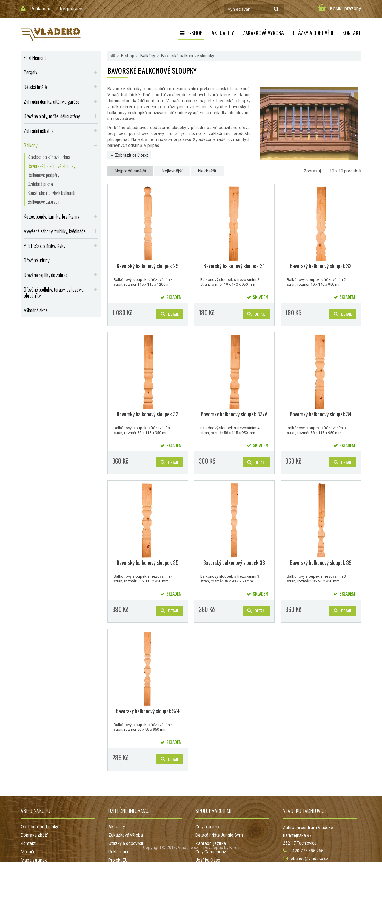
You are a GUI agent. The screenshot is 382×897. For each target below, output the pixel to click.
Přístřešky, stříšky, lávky (44, 245)
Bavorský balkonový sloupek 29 (147, 265)
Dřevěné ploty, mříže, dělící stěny (52, 116)
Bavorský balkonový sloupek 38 (234, 562)
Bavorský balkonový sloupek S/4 (148, 711)
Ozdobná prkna (40, 183)
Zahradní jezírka (210, 843)
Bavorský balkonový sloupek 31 (234, 265)
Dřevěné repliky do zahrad (46, 275)
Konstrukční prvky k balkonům (53, 192)
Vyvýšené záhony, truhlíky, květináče (55, 231)
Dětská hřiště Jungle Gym (219, 835)
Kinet (234, 882)
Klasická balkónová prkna (49, 157)
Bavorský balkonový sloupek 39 (321, 562)
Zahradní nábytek (39, 130)
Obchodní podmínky (39, 826)
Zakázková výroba (263, 33)
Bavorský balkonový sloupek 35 (147, 562)
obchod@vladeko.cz (310, 858)
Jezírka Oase (207, 860)
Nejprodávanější (130, 171)
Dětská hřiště (35, 87)
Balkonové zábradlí (43, 201)
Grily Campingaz (210, 851)
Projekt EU (118, 860)
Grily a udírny (207, 826)
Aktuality (223, 33)
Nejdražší (207, 171)
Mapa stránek (34, 860)
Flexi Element (35, 57)
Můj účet (29, 851)
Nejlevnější (172, 171)
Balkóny (30, 145)
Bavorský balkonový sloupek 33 (147, 414)
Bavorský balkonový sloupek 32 (321, 265)
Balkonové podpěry (43, 174)
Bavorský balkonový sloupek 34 (321, 414)
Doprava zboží (34, 835)
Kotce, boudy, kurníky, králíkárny (51, 216)
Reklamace (119, 851)
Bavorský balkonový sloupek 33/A (234, 414)
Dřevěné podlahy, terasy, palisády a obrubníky (54, 292)
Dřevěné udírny (36, 260)
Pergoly (30, 72)
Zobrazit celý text (131, 155)
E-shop (195, 33)
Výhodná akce (36, 310)
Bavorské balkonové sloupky (51, 166)
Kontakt (351, 33)
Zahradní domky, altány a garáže (51, 101)
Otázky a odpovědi (313, 33)
